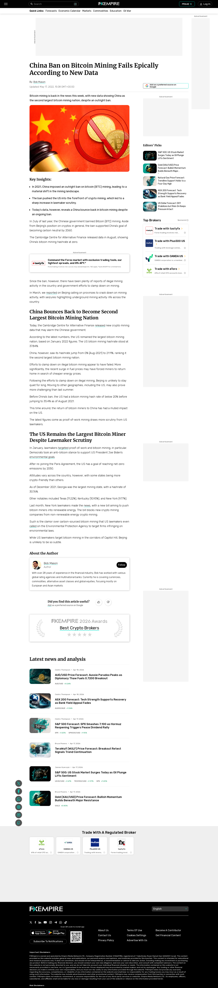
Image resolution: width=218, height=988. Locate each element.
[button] (5, 4)
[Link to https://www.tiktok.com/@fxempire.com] (65, 922)
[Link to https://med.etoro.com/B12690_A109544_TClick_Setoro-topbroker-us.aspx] (165, 271)
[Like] (99, 602)
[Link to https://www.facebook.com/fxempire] (35, 922)
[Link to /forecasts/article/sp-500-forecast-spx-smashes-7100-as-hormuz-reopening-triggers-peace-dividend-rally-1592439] (92, 723)
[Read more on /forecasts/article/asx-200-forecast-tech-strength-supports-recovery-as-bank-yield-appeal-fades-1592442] (40, 700)
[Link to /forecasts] (51, 10)
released (100, 325)
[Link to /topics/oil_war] (127, 10)
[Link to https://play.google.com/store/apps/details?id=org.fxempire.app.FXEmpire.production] (56, 933)
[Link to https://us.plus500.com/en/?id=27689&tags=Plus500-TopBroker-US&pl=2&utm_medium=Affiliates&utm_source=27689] (165, 244)
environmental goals (42, 457)
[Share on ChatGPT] (18, 807)
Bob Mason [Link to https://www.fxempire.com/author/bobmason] (51, 563)
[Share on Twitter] (18, 783)
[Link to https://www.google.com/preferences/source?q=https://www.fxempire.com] (165, 85)
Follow (121, 564)
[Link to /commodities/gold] (61, 806)
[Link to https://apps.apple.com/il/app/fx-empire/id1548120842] (38, 933)
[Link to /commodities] (100, 10)
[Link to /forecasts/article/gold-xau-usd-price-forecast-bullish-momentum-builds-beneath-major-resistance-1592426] (92, 796)
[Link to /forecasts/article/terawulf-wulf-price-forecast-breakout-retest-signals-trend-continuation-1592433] (92, 748)
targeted (63, 448)
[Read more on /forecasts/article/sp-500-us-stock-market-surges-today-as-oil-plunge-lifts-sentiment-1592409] (40, 773)
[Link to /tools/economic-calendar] (70, 10)
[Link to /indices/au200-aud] (63, 708)
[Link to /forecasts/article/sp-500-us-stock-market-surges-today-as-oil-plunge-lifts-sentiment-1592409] (92, 771)
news (87, 505)
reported (51, 292)
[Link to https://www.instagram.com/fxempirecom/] (50, 922)
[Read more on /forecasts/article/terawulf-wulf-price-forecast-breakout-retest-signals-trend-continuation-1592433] (40, 750)
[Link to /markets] (86, 10)
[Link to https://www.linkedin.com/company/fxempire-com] (39, 922)
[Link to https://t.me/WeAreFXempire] (55, 922)
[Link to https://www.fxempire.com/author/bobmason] (39, 82)
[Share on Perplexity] (18, 815)
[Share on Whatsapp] (18, 799)
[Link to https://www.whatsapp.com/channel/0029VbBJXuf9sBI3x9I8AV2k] (60, 922)
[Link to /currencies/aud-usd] (63, 684)
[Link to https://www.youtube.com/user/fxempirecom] (45, 922)
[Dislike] (108, 602)
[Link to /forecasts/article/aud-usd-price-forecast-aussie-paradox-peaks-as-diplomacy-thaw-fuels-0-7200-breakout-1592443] (92, 674)
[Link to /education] (116, 10)
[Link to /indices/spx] (60, 733)
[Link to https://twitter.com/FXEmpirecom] (31, 922)
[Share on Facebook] (18, 791)
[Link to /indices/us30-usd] (63, 781)
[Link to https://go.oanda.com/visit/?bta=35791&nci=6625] (165, 258)
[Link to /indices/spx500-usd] (78, 733)
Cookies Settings (136, 935)
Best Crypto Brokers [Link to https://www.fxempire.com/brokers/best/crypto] (79, 628)
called (33, 526)
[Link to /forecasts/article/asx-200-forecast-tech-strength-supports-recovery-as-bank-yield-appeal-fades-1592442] (92, 699)
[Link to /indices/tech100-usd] (83, 781)
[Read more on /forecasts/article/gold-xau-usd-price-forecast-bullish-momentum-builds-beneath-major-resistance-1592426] (40, 798)
